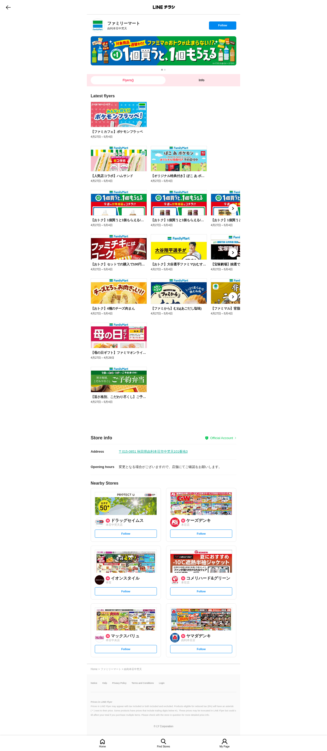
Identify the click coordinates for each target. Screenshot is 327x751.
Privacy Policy (119, 683)
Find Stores (163, 746)
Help (104, 683)
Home (102, 746)
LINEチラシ (164, 7)
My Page (224, 746)
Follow (222, 27)
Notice (94, 683)
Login (162, 683)
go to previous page (8, 7)
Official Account (221, 438)
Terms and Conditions (143, 683)
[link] (98, 25)
